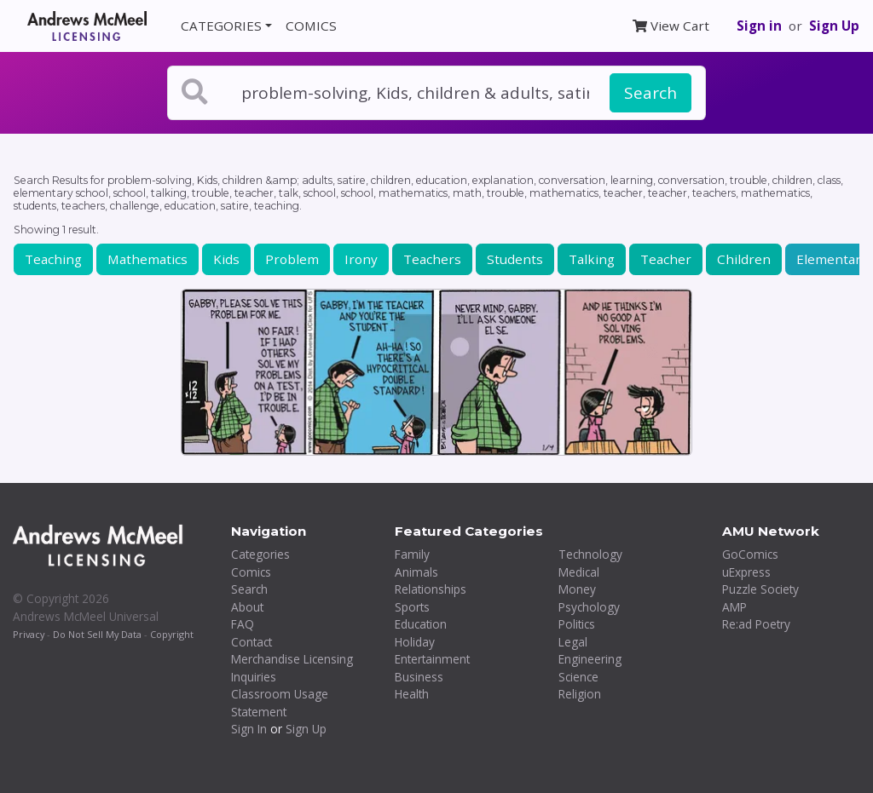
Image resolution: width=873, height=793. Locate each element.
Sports (412, 607)
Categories (260, 554)
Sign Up (834, 25)
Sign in (759, 25)
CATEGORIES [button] (221, 25)
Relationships (430, 589)
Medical (578, 572)
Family (412, 554)
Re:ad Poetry (756, 624)
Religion (579, 694)
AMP (734, 607)
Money (577, 589)
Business (419, 677)
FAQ (242, 624)
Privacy (28, 634)
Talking (592, 258)
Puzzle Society (760, 589)
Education (421, 624)
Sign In (249, 729)
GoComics (750, 554)
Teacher (665, 258)
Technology (590, 554)
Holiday (415, 642)
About (247, 607)
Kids (226, 258)
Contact (251, 642)
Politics (576, 624)
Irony (361, 258)
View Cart (671, 25)
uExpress (746, 572)
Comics (251, 572)
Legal (572, 642)
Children (744, 258)
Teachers (432, 258)
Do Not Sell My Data (97, 634)
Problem (292, 258)
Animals (416, 572)
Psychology (589, 607)
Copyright (172, 634)
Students (515, 258)
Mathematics (147, 258)
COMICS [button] (311, 25)
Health (412, 694)
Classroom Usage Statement (279, 703)
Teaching (53, 258)
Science (578, 677)
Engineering (590, 659)
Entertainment (432, 659)
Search (650, 93)
